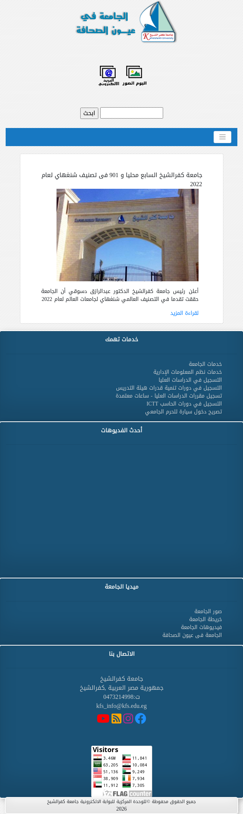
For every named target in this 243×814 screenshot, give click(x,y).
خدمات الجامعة (205, 364)
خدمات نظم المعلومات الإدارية (187, 372)
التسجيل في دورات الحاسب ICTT (184, 404)
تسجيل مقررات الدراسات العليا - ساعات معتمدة (169, 396)
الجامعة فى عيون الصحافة (192, 635)
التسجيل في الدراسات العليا (190, 380)
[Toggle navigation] (222, 137)
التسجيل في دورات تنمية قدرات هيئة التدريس (169, 388)
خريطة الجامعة (205, 619)
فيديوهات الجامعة (201, 627)
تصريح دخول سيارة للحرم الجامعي (183, 412)
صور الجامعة (208, 611)
